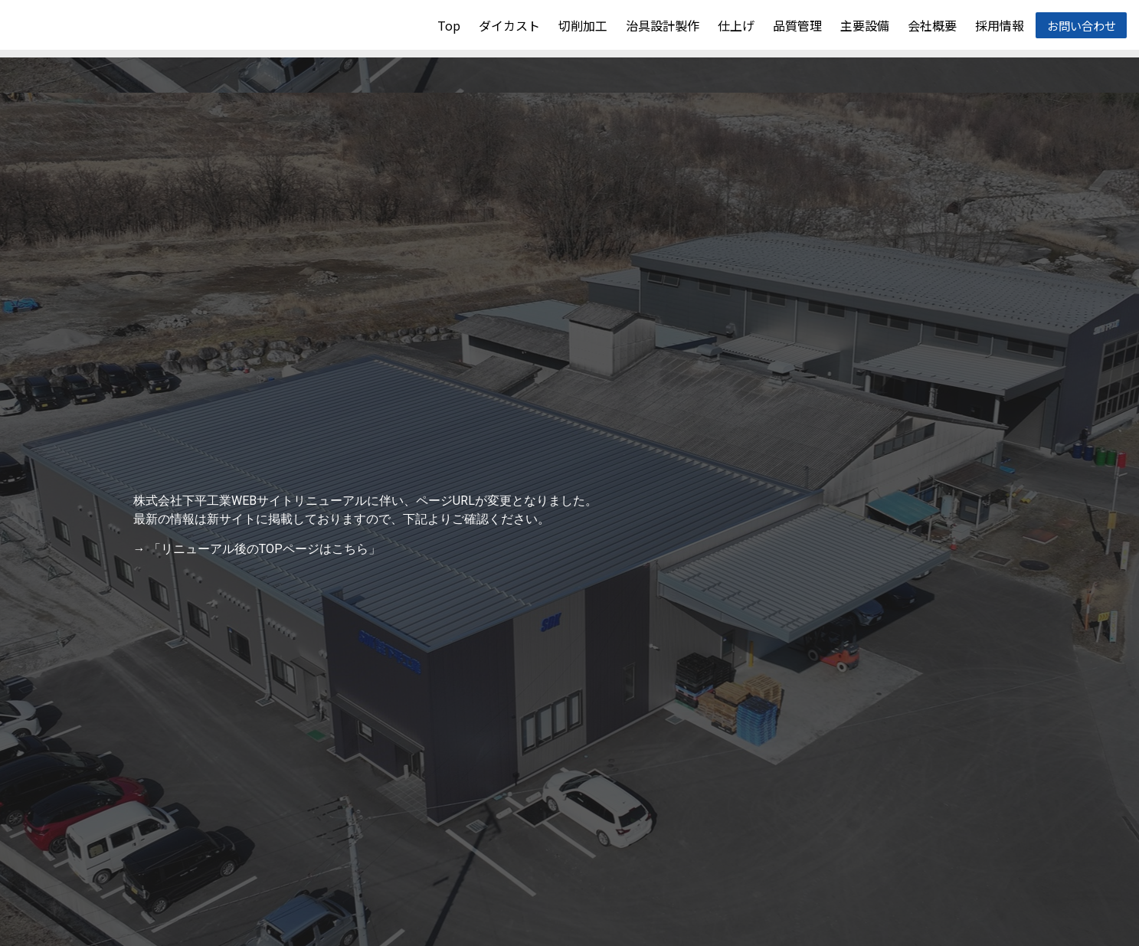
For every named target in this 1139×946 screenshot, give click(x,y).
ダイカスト (508, 25)
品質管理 (796, 25)
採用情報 (998, 25)
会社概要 (931, 25)
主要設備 (864, 25)
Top (448, 25)
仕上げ (735, 25)
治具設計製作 (662, 25)
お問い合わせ (1081, 25)
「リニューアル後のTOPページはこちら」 (265, 549)
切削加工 (582, 25)
